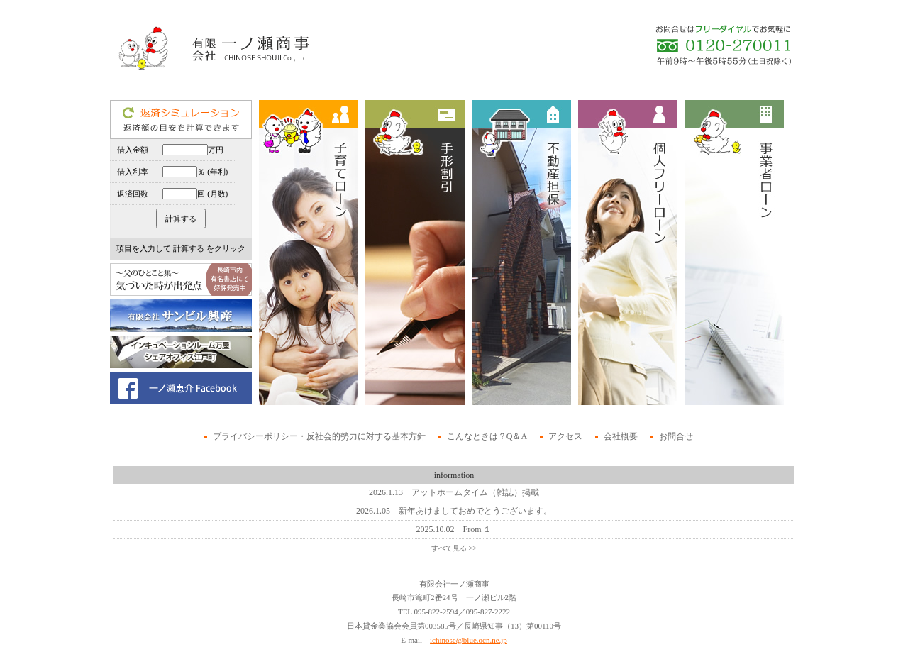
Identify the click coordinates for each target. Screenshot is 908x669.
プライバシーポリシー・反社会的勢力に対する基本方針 (319, 436)
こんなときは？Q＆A (487, 436)
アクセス (565, 436)
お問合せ (676, 436)
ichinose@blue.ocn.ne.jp (468, 640)
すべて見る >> (454, 548)
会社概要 (621, 436)
